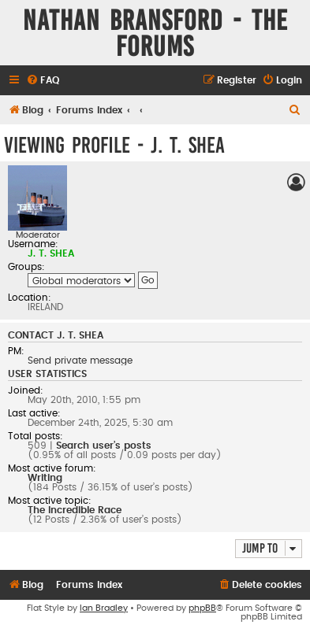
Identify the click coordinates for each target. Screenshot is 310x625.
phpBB (202, 608)
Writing (45, 478)
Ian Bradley (104, 608)
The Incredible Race (74, 510)
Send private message (80, 360)
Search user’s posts (103, 445)
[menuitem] (42, 80)
